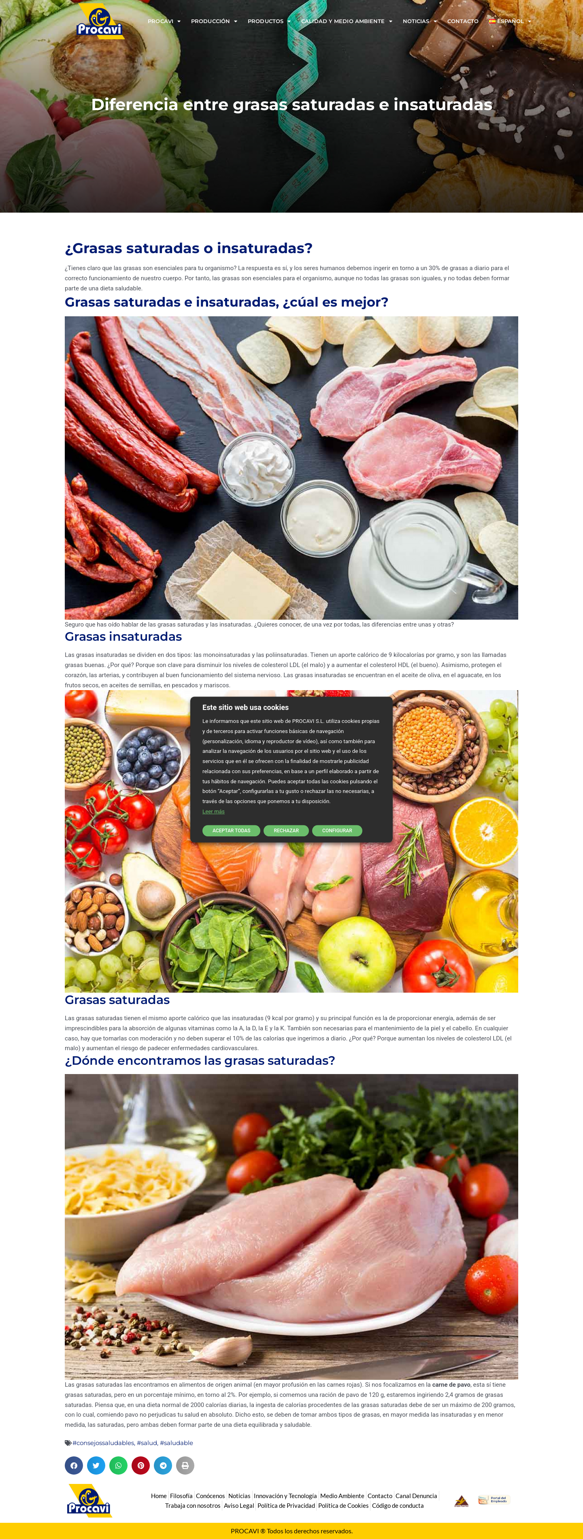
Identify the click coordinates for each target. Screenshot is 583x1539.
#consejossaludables (103, 1443)
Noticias (420, 21)
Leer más (213, 811)
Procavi (164, 21)
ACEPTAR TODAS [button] (231, 830)
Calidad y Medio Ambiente (346, 21)
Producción (214, 21)
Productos (269, 21)
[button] (74, 1465)
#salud (147, 1443)
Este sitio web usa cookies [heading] (245, 707)
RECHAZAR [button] (286, 830)
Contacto (463, 21)
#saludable (176, 1443)
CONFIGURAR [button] (337, 830)
